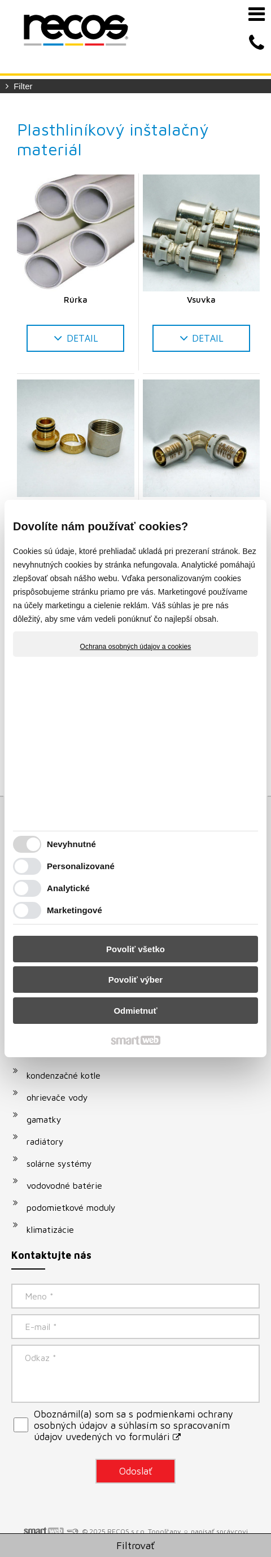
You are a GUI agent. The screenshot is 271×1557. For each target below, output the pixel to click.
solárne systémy (59, 1163)
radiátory (45, 1141)
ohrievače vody (57, 1097)
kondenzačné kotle (63, 1075)
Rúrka (76, 299)
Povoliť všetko (135, 949)
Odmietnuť (135, 1010)
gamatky (44, 1119)
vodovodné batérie (64, 1185)
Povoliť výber (135, 979)
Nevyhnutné (71, 844)
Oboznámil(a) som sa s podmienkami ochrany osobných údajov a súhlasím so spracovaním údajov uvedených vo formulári (133, 1425)
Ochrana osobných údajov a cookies (135, 647)
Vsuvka (201, 299)
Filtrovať (135, 1545)
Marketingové (74, 910)
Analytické (68, 888)
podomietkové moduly (71, 1207)
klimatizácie (50, 1229)
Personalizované (81, 866)
